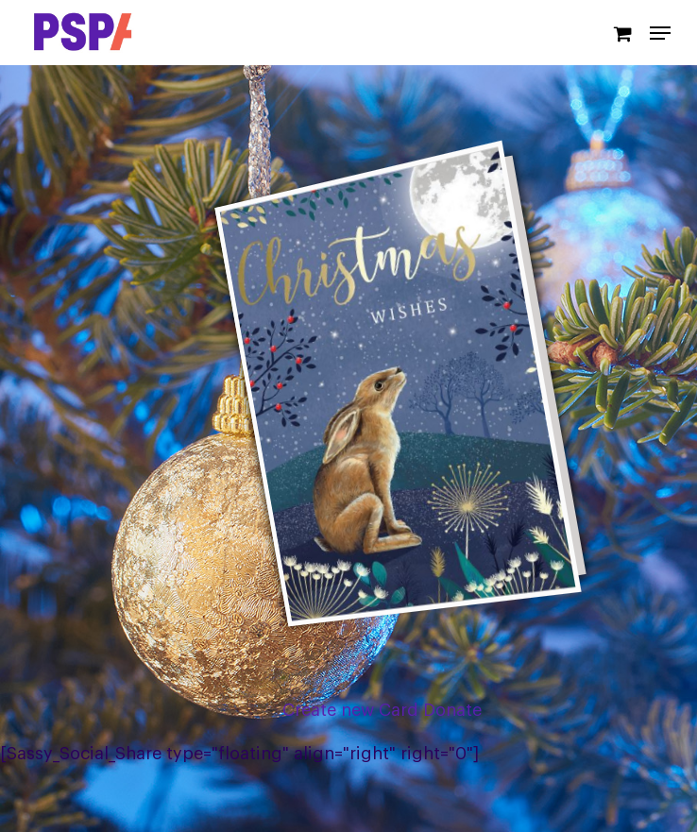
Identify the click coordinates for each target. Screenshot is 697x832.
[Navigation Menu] (660, 33)
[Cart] (622, 32)
